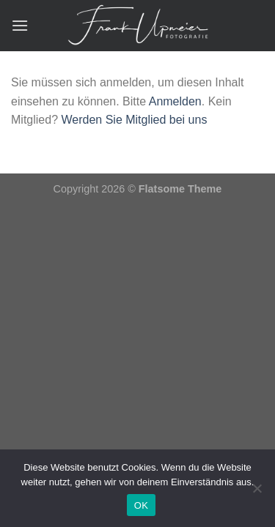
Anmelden (175, 101)
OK (141, 505)
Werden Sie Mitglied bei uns (134, 119)
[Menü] (20, 25)
